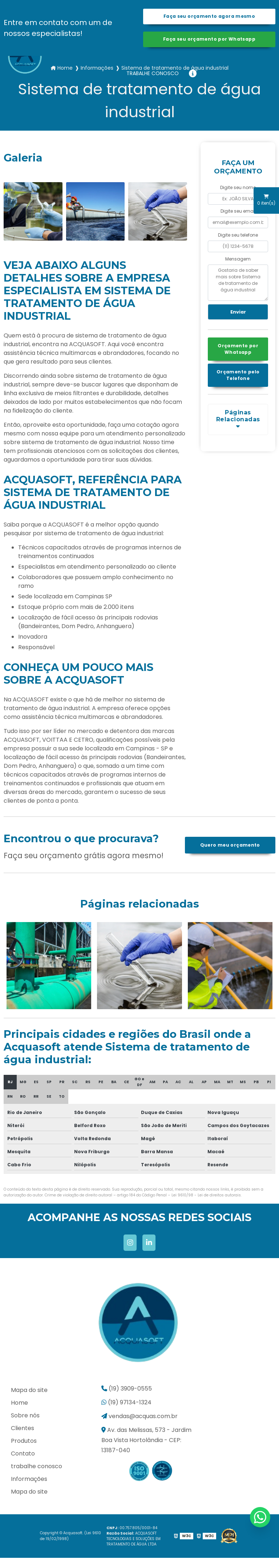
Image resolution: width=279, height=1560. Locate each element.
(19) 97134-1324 (126, 1404)
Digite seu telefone (238, 237)
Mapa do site (29, 1392)
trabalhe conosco (152, 73)
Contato (23, 1456)
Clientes (22, 1430)
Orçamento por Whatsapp (238, 352)
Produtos (24, 1443)
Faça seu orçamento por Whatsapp (209, 41)
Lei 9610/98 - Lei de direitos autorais (206, 1197)
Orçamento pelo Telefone (238, 378)
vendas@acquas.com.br (139, 1418)
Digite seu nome (238, 190)
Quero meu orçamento (230, 847)
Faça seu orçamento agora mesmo (209, 17)
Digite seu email (238, 213)
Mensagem (238, 261)
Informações (29, 1481)
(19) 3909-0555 (126, 1390)
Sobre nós (25, 1417)
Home (19, 1405)
